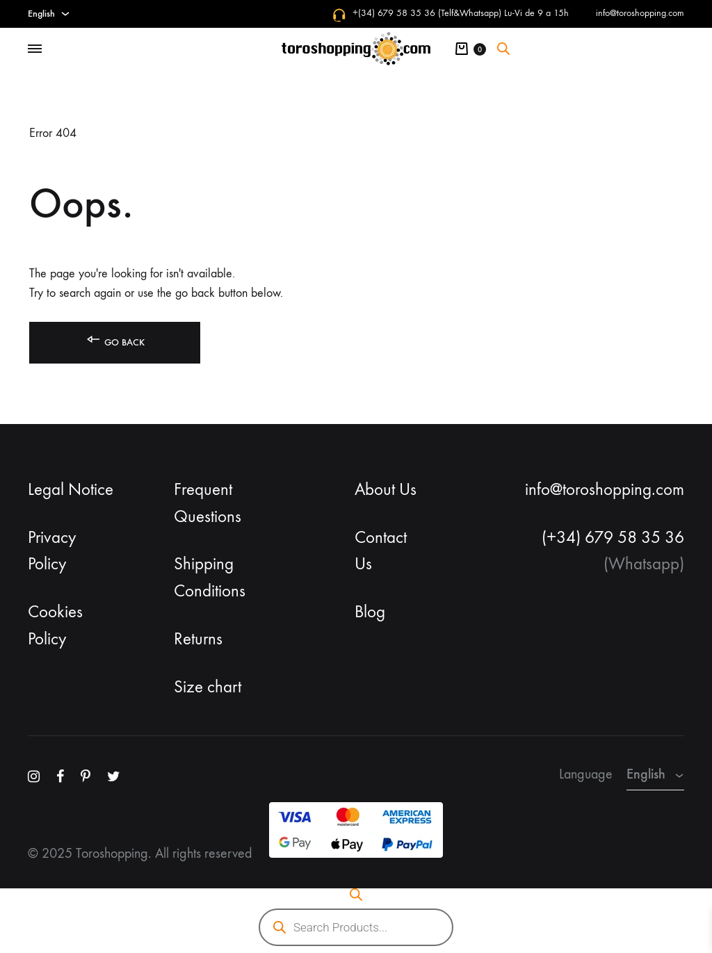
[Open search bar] (503, 48)
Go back (115, 339)
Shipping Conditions (209, 577)
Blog (370, 611)
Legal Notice (70, 489)
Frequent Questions (207, 503)
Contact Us (381, 551)
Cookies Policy (55, 625)
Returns (198, 638)
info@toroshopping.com (640, 13)
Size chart (207, 686)
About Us (385, 489)
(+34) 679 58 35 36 (613, 537)
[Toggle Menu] (35, 49)
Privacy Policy (52, 551)
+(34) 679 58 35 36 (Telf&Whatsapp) (427, 13)
